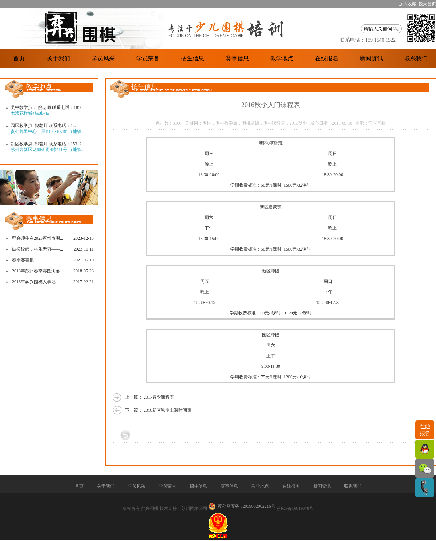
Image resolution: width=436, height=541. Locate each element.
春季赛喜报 (23, 260)
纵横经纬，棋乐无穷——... (37, 249)
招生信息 (192, 58)
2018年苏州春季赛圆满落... (37, 270)
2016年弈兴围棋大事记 (34, 281)
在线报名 (326, 58)
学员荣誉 (148, 58)
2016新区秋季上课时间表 (167, 410)
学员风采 (103, 58)
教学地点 (282, 58)
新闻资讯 (371, 58)
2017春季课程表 (159, 397)
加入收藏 (407, 4)
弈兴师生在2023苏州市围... (37, 238)
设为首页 (427, 4)
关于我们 (58, 58)
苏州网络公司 (194, 508)
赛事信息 (237, 58)
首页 (19, 58)
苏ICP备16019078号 (295, 508)
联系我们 (416, 58)
